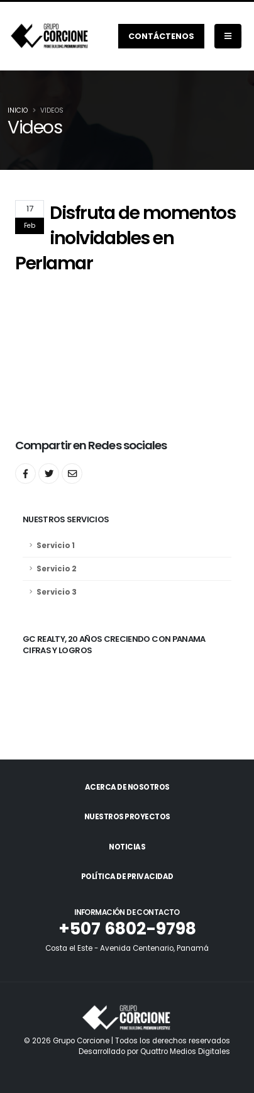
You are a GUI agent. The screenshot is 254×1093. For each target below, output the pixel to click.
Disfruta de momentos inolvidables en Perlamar (125, 238)
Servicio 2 (56, 569)
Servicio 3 (56, 592)
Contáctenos (161, 36)
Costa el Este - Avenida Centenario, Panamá (127, 948)
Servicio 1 (55, 546)
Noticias (127, 847)
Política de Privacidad (127, 877)
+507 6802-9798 (127, 928)
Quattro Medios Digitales (185, 1051)
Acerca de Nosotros (127, 787)
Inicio (18, 110)
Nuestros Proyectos (127, 817)
